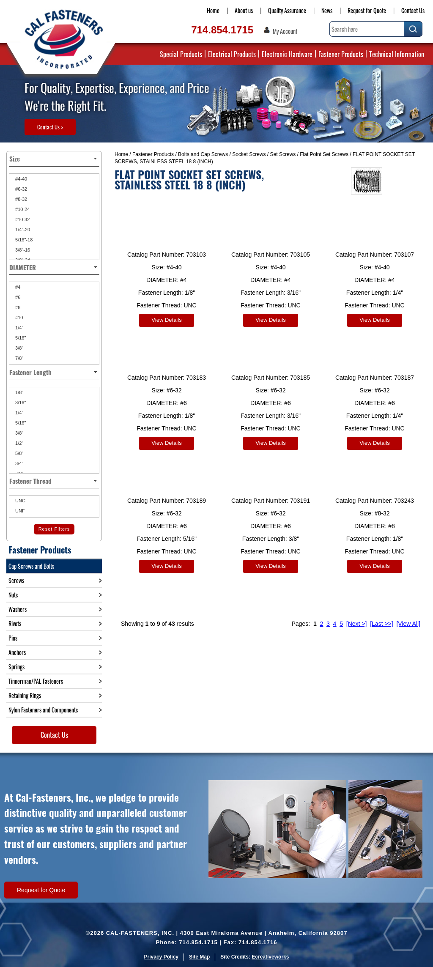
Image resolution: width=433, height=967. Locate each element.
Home (213, 10)
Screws (16, 580)
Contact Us (413, 10)
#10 (18, 317)
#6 (17, 297)
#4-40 (20, 178)
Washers (17, 609)
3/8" (18, 348)
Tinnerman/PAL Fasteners (35, 681)
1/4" (18, 327)
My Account (285, 31)
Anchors (17, 652)
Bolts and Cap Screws (203, 154)
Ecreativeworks (270, 957)
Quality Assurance (287, 10)
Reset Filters (54, 528)
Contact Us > (50, 127)
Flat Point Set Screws (324, 154)
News (326, 10)
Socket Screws (249, 154)
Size (54, 158)
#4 (17, 287)
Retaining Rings (24, 695)
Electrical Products (232, 54)
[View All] (408, 617)
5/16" (20, 337)
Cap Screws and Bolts (31, 566)
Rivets (14, 623)
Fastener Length (54, 372)
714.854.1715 (222, 30)
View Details (166, 320)
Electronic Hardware (287, 54)
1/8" (18, 392)
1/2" (18, 443)
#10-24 (22, 209)
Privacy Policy (161, 957)
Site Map (199, 957)
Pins (12, 637)
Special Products (181, 54)
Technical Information (396, 54)
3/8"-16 (22, 249)
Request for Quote (367, 10)
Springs (16, 666)
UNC (19, 500)
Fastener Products (340, 54)
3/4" (18, 463)
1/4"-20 (22, 229)
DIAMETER (54, 267)
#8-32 (20, 199)
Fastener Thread (54, 480)
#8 (17, 307)
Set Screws (283, 154)
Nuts (13, 594)
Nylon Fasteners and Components (43, 709)
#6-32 (20, 189)
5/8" (18, 453)
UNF (19, 510)
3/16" (20, 402)
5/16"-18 (23, 239)
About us (244, 10)
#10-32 (22, 219)
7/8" (18, 358)
